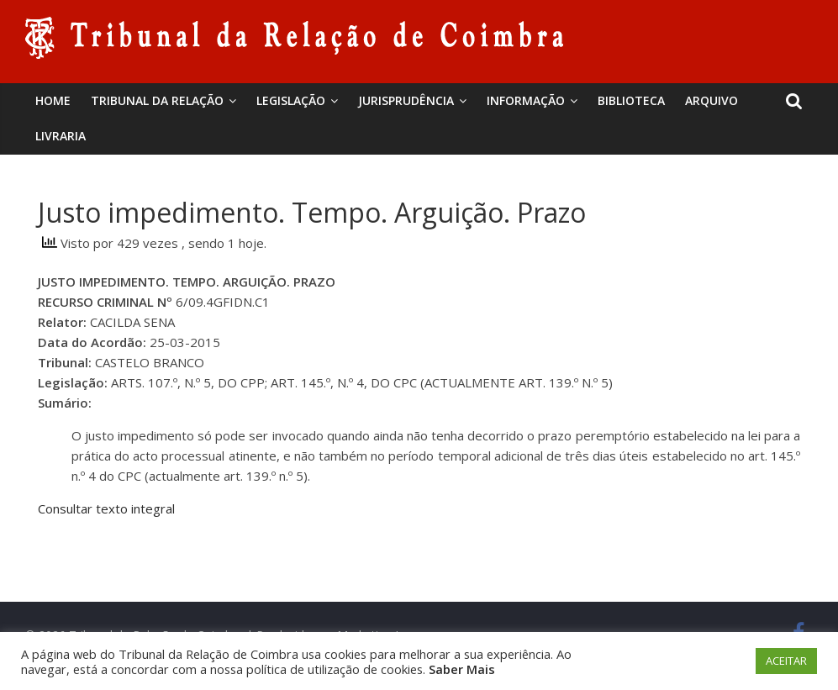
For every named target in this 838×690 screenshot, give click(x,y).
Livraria (60, 136)
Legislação (290, 100)
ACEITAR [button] (786, 660)
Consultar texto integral (106, 508)
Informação (526, 100)
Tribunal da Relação (157, 100)
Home (53, 100)
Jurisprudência (406, 100)
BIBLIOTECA (631, 100)
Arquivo (711, 100)
